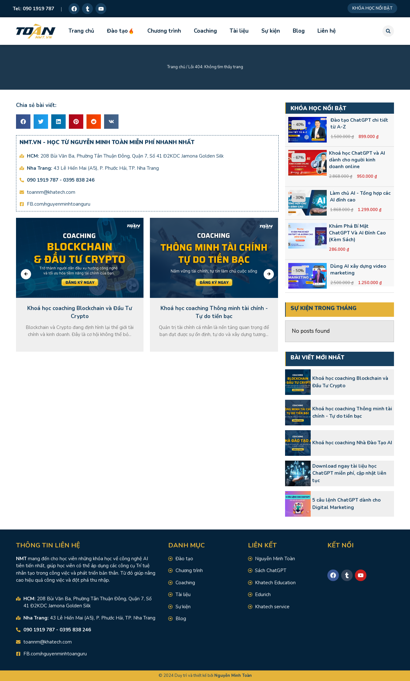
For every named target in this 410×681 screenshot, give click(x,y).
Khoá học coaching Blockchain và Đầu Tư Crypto (350, 382)
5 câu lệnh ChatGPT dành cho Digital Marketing (346, 504)
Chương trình (164, 31)
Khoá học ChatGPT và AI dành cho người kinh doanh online (357, 160)
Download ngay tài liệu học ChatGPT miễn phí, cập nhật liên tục (349, 473)
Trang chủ (81, 31)
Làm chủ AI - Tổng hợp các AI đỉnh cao (360, 196)
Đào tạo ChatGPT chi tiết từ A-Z (359, 123)
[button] (388, 31)
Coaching (205, 31)
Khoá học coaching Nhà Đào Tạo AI (352, 442)
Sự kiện (270, 31)
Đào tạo (121, 31)
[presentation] (26, 274)
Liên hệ (326, 31)
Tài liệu (239, 31)
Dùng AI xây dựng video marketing (358, 269)
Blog (299, 31)
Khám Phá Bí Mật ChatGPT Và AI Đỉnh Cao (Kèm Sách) (357, 233)
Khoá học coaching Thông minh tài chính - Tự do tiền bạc (352, 412)
